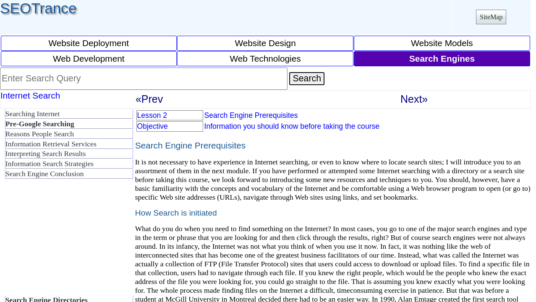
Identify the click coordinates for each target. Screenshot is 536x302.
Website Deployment (88, 43)
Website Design (265, 43)
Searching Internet (32, 113)
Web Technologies (265, 58)
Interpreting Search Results (45, 153)
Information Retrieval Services (51, 144)
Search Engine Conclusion (44, 173)
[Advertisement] (67, 240)
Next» (414, 99)
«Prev (149, 99)
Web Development (89, 58)
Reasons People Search (39, 134)
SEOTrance (38, 8)
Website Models (442, 43)
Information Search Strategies (49, 163)
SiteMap (491, 17)
